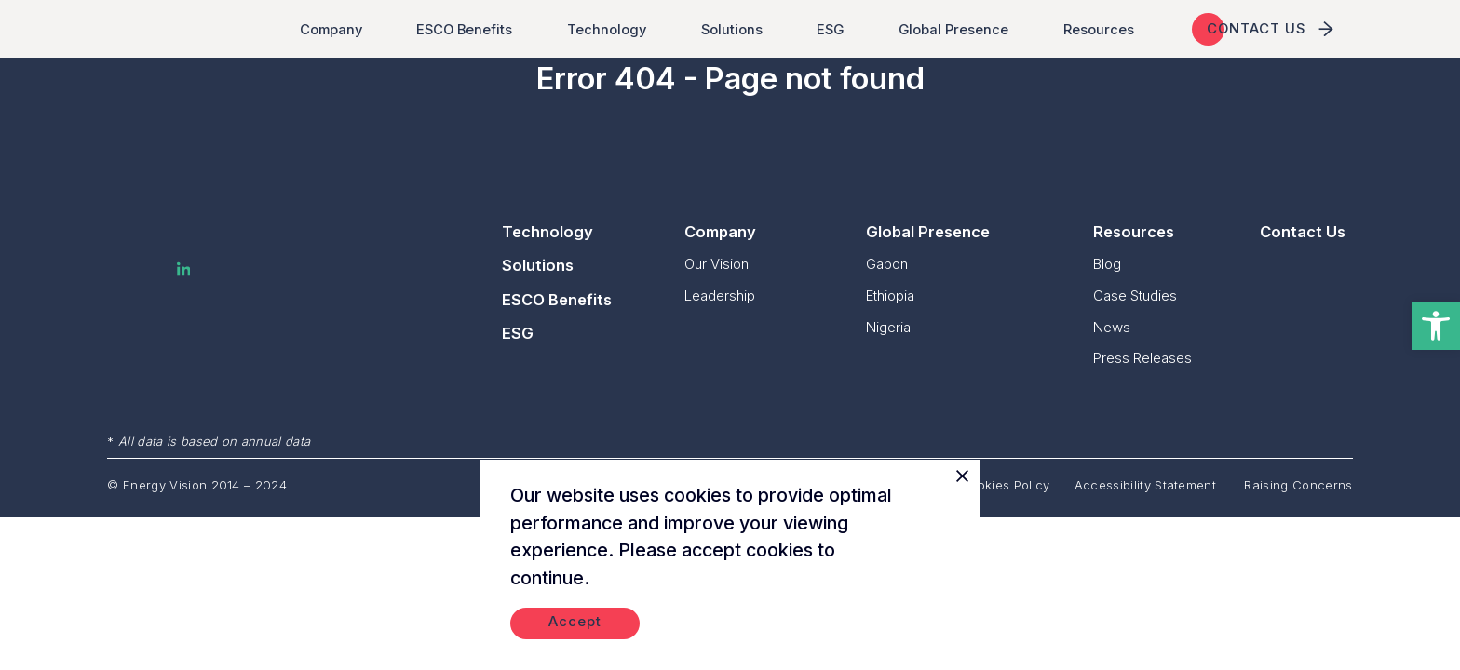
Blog (1107, 264)
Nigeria (888, 327)
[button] (1436, 326)
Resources (1102, 29)
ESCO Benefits (468, 29)
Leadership (719, 295)
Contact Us (1302, 231)
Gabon (887, 264)
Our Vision (716, 264)
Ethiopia (890, 295)
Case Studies (1135, 295)
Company (335, 29)
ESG (834, 29)
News (1111, 327)
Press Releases (1142, 358)
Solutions (735, 29)
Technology (610, 29)
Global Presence (957, 29)
